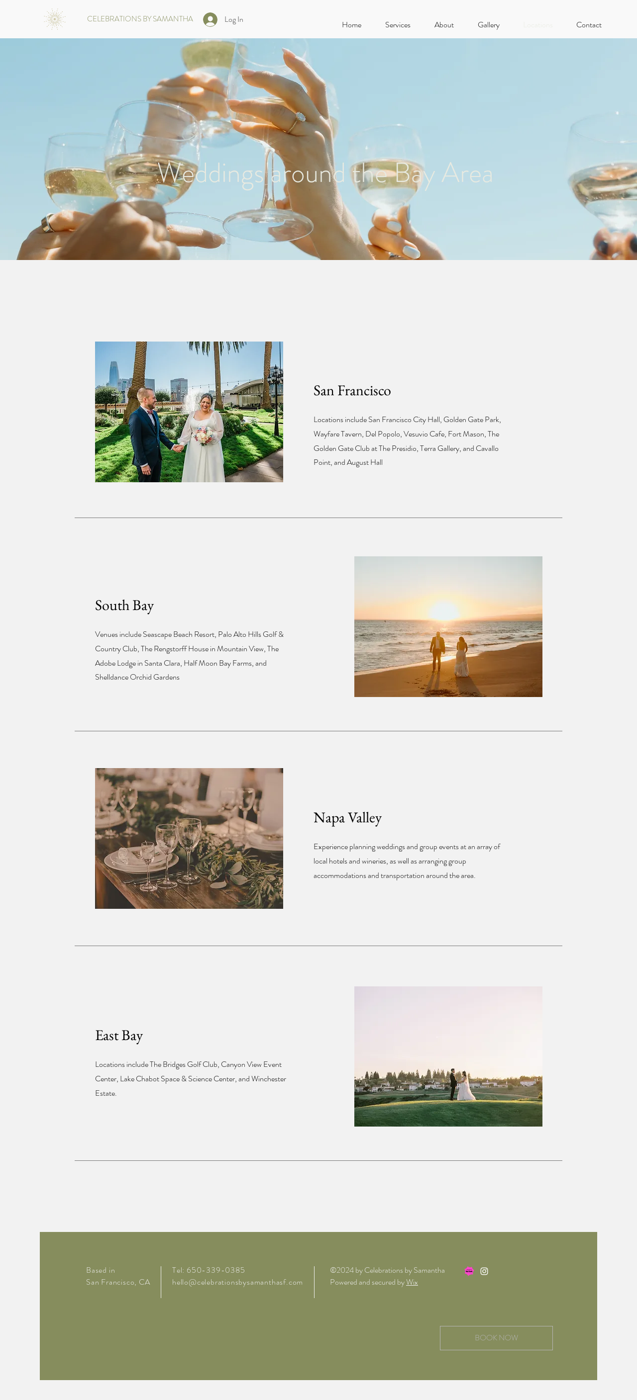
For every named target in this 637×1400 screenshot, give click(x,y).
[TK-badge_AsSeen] (469, 1271)
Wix (412, 1282)
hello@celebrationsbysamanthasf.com (237, 1282)
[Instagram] (484, 1271)
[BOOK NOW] (496, 1338)
